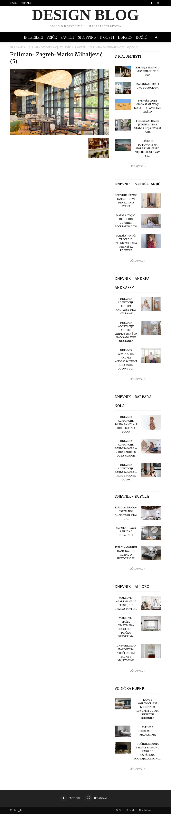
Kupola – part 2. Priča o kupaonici (126, 531)
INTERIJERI (33, 37)
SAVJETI (67, 37)
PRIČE (52, 37)
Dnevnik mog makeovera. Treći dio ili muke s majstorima (126, 653)
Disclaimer (145, 810)
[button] (156, 37)
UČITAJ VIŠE (138, 166)
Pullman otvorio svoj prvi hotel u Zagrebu (57, 47)
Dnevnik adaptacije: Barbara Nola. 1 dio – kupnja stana (126, 424)
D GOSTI (107, 37)
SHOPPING (87, 37)
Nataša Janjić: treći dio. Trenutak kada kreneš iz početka (126, 243)
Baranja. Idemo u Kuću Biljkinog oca (147, 71)
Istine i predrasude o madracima (148, 731)
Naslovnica (17, 47)
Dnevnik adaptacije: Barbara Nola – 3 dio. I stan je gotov (126, 472)
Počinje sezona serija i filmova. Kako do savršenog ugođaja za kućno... (147, 751)
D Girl (13, 2)
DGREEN (125, 37)
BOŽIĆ (141, 37)
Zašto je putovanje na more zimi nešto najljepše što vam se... (147, 148)
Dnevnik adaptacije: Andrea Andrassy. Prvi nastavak (126, 306)
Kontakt (26, 2)
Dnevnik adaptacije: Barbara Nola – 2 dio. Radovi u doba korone (126, 448)
